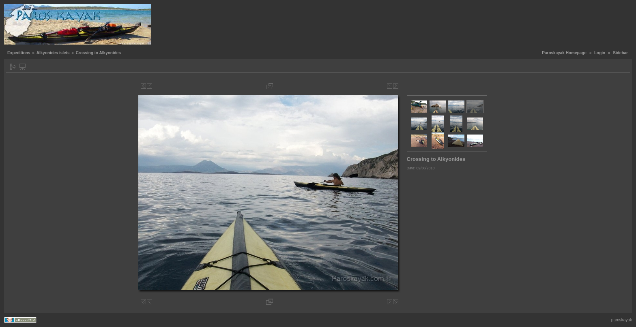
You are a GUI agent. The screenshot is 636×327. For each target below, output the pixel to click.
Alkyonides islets (53, 53)
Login (599, 53)
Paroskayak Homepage (564, 53)
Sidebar (620, 53)
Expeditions (18, 53)
